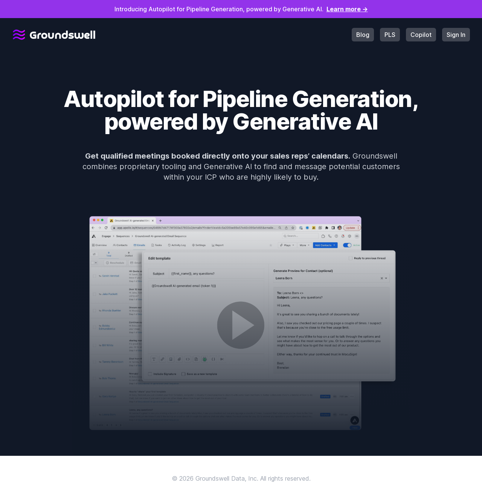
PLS (389, 34)
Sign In (456, 34)
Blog (362, 34)
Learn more (347, 9)
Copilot (421, 34)
